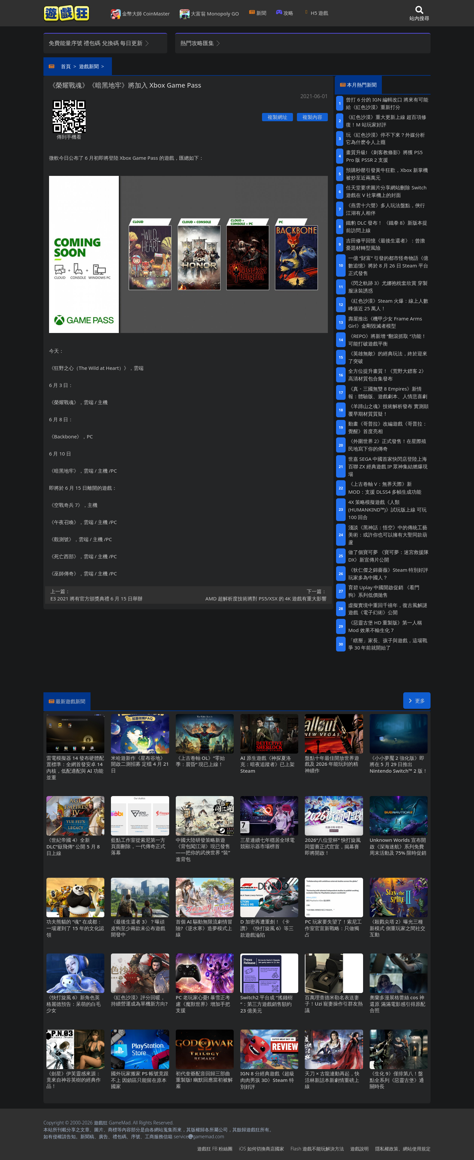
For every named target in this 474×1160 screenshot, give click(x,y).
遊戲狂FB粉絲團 (214, 1149)
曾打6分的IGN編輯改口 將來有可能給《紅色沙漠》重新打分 (387, 103)
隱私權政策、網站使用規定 (403, 1149)
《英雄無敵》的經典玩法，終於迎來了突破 (387, 357)
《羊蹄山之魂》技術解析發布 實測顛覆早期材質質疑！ (388, 410)
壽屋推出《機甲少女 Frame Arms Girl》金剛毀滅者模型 (385, 322)
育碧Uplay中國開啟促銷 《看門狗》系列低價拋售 (383, 591)
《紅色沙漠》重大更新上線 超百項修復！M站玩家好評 (386, 121)
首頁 (66, 66)
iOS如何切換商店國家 (261, 1149)
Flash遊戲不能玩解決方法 (317, 1149)
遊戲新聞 (89, 66)
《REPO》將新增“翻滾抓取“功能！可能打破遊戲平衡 (387, 340)
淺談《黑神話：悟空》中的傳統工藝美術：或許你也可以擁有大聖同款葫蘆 (387, 534)
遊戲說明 (359, 1149)
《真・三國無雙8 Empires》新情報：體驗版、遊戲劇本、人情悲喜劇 (387, 392)
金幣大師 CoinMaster (140, 14)
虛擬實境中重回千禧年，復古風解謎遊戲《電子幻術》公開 (387, 609)
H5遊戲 (315, 13)
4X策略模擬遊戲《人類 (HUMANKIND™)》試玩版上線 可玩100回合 (387, 509)
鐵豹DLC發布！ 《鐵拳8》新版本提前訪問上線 (386, 226)
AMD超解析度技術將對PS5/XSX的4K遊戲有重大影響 (260, 595)
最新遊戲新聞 (70, 701)
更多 (417, 700)
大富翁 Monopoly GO (209, 14)
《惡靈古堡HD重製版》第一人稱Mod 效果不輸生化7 (385, 626)
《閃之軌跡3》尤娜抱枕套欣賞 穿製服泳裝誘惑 (388, 287)
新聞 (257, 13)
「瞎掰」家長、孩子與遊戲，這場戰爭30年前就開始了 (387, 644)
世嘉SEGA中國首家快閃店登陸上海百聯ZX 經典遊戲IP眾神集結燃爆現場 (388, 466)
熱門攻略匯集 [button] (200, 43)
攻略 (285, 13)
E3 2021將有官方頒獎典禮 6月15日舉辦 (117, 595)
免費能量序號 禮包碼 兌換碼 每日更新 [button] (99, 43)
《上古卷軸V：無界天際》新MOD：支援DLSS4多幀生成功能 (385, 488)
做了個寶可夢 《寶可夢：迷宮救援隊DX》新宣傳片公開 (388, 556)
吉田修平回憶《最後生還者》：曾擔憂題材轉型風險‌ (385, 244)
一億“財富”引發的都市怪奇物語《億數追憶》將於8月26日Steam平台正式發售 (388, 265)
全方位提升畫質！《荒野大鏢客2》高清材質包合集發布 (387, 375)
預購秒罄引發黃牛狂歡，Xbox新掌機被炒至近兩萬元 (387, 174)
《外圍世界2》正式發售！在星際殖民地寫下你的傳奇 (387, 445)
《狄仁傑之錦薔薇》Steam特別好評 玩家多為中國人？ (388, 573)
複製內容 (312, 117)
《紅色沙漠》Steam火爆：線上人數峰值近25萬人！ (388, 304)
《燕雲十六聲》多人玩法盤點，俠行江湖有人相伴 (385, 209)
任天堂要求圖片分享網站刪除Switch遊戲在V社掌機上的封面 (386, 191)
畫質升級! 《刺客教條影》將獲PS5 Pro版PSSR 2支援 (384, 156)
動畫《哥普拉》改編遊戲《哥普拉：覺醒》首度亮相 (387, 427)
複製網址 (277, 117)
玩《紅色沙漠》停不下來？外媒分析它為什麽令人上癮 (385, 138)
